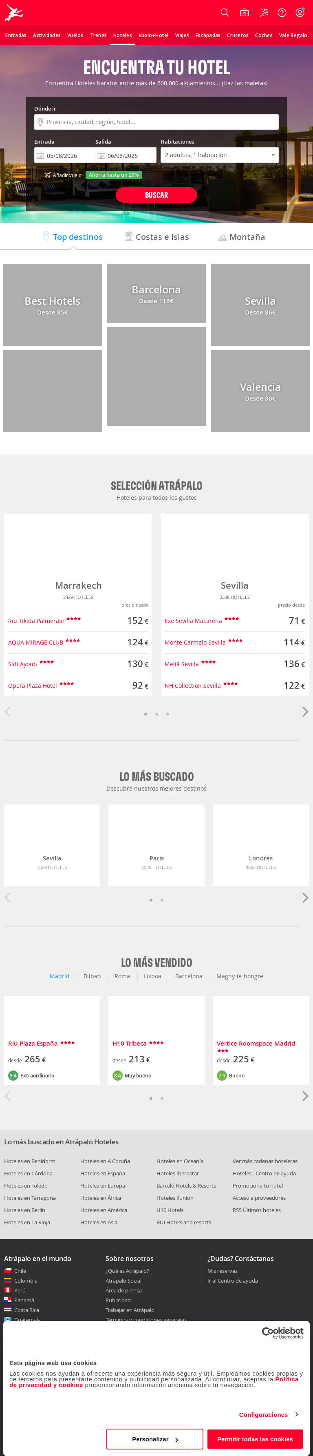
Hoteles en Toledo (26, 1185)
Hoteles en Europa (102, 1185)
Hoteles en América (103, 1210)
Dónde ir (45, 108)
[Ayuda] (282, 13)
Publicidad (118, 1300)
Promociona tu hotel (258, 1185)
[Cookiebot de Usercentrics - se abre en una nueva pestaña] (268, 1333)
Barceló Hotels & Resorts (186, 1185)
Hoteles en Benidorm (29, 1161)
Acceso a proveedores (259, 1197)
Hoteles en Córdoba (28, 1173)
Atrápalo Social (123, 1280)
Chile (20, 1270)
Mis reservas (222, 1271)
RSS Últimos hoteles (257, 1210)
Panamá (24, 1300)
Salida (103, 141)
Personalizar (155, 1439)
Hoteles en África (100, 1197)
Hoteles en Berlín (24, 1210)
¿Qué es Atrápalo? (127, 1270)
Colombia (25, 1280)
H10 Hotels (169, 1210)
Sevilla (235, 585)
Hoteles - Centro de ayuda (264, 1173)
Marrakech (78, 585)
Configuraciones (263, 1414)
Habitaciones (177, 141)
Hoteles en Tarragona (30, 1197)
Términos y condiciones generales (146, 1319)
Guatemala (27, 1319)
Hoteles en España (102, 1173)
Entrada (44, 141)
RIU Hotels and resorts (183, 1222)
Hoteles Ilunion (175, 1197)
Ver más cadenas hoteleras (265, 1161)
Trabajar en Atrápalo (130, 1310)
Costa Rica (26, 1310)
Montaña (241, 236)
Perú (20, 1290)
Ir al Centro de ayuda (232, 1281)
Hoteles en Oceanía (179, 1161)
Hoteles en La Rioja (27, 1222)
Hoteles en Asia (98, 1222)
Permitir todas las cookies (255, 1439)
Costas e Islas (156, 236)
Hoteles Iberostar (177, 1173)
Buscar (156, 195)
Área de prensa (124, 1290)
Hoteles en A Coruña (105, 1161)
